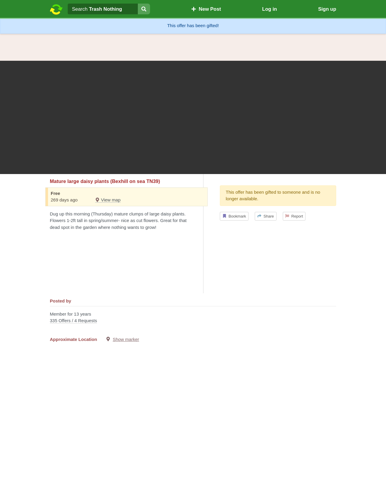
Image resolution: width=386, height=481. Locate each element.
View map (108, 199)
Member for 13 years (193, 317)
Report (294, 216)
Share (265, 216)
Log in (269, 9)
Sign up (327, 9)
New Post (206, 9)
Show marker (126, 339)
